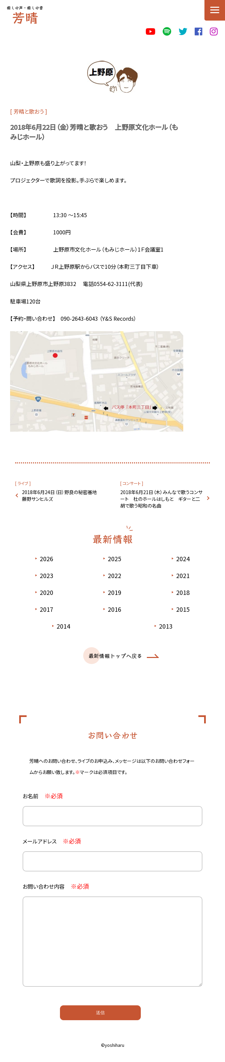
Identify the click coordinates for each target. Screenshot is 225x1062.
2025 (114, 558)
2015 (183, 609)
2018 (183, 592)
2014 (63, 626)
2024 (183, 558)
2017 (46, 609)
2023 (46, 575)
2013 (165, 626)
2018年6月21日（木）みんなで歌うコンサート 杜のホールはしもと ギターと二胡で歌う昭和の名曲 (161, 499)
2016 (114, 609)
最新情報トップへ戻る (115, 656)
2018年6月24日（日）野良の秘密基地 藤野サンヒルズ (62, 495)
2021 (183, 575)
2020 (46, 592)
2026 (46, 558)
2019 (114, 592)
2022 (114, 575)
